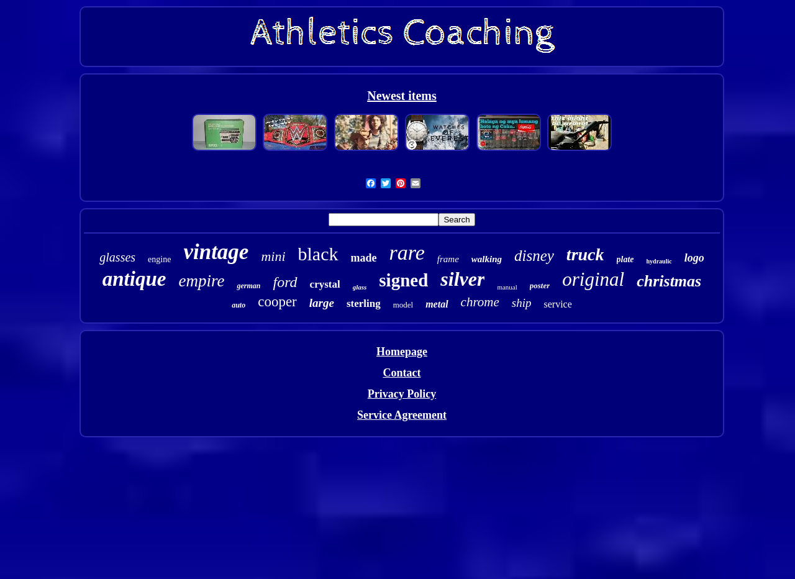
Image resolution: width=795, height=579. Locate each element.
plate (625, 259)
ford (285, 282)
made (364, 258)
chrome (480, 301)
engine (159, 259)
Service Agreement (402, 415)
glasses (117, 257)
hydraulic (659, 261)
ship (522, 302)
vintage (215, 252)
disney (534, 255)
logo (694, 258)
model (403, 304)
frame (448, 259)
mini (273, 256)
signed (403, 280)
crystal (325, 284)
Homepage (401, 351)
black (318, 254)
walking (486, 259)
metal (436, 304)
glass (360, 287)
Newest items (402, 96)
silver (462, 279)
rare (407, 252)
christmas (669, 281)
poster (540, 285)
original (593, 279)
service (558, 304)
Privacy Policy (402, 394)
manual (507, 287)
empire (201, 280)
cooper (277, 301)
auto (238, 305)
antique (134, 279)
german (248, 285)
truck (585, 254)
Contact (401, 373)
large (321, 302)
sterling (364, 303)
